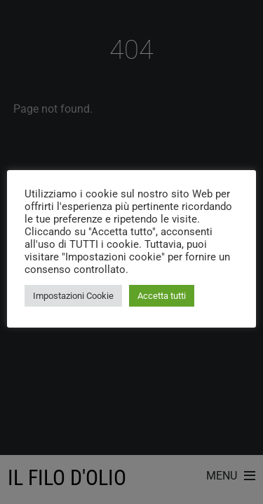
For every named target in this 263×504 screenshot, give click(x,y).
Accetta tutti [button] (161, 295)
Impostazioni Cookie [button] (73, 295)
